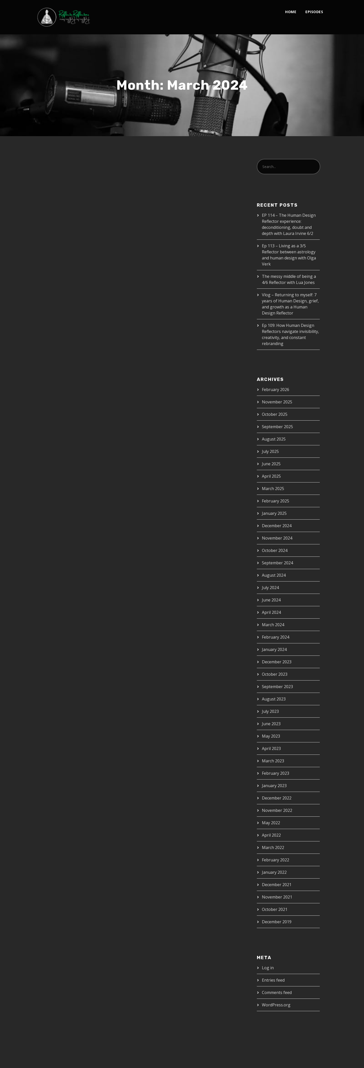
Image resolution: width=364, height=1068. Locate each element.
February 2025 (275, 501)
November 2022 (277, 810)
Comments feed (277, 992)
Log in (268, 967)
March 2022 (273, 847)
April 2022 (271, 835)
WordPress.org (276, 1005)
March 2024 (273, 624)
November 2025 (277, 402)
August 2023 (274, 699)
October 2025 (274, 414)
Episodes (314, 11)
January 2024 (274, 649)
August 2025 (274, 439)
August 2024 (274, 575)
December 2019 (276, 922)
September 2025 (277, 426)
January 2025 (274, 513)
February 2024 (275, 637)
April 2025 (271, 476)
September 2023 (277, 686)
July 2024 (270, 587)
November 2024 (277, 538)
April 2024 (271, 612)
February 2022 (275, 860)
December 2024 (276, 525)
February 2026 (275, 389)
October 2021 (274, 909)
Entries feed (273, 980)
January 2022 (274, 872)
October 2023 (274, 674)
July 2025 (270, 451)
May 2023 (271, 736)
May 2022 (271, 823)
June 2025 (271, 464)
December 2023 (276, 662)
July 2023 (270, 711)
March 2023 (273, 761)
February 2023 (275, 773)
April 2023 (271, 748)
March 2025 (273, 488)
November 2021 (277, 897)
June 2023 (271, 723)
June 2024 (271, 600)
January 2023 (274, 785)
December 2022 (276, 798)
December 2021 (276, 884)
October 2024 (274, 550)
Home (290, 11)
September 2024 (277, 563)
